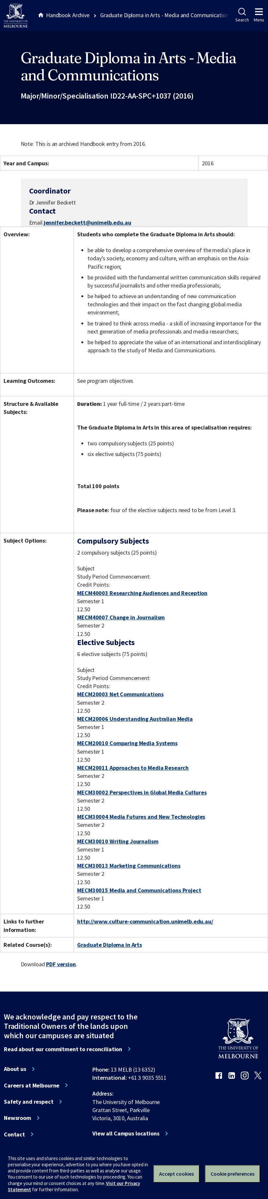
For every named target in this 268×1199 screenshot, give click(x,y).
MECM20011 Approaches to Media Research (133, 767)
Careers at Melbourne (31, 1085)
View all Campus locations (125, 1133)
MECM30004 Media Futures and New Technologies (141, 816)
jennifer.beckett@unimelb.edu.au (87, 223)
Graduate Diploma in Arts (109, 944)
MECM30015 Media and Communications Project (139, 890)
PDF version (61, 964)
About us (15, 1069)
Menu (259, 15)
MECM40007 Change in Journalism (121, 617)
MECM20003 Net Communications (120, 694)
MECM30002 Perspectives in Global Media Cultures (142, 792)
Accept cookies (176, 1173)
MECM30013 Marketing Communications (128, 865)
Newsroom (17, 1118)
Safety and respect (28, 1101)
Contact (14, 1134)
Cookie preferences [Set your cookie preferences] (232, 1173)
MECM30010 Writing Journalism (117, 841)
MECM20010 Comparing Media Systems (127, 743)
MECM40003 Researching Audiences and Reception (142, 593)
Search (242, 15)
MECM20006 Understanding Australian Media (135, 719)
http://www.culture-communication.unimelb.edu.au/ (145, 921)
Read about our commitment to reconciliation (63, 1049)
